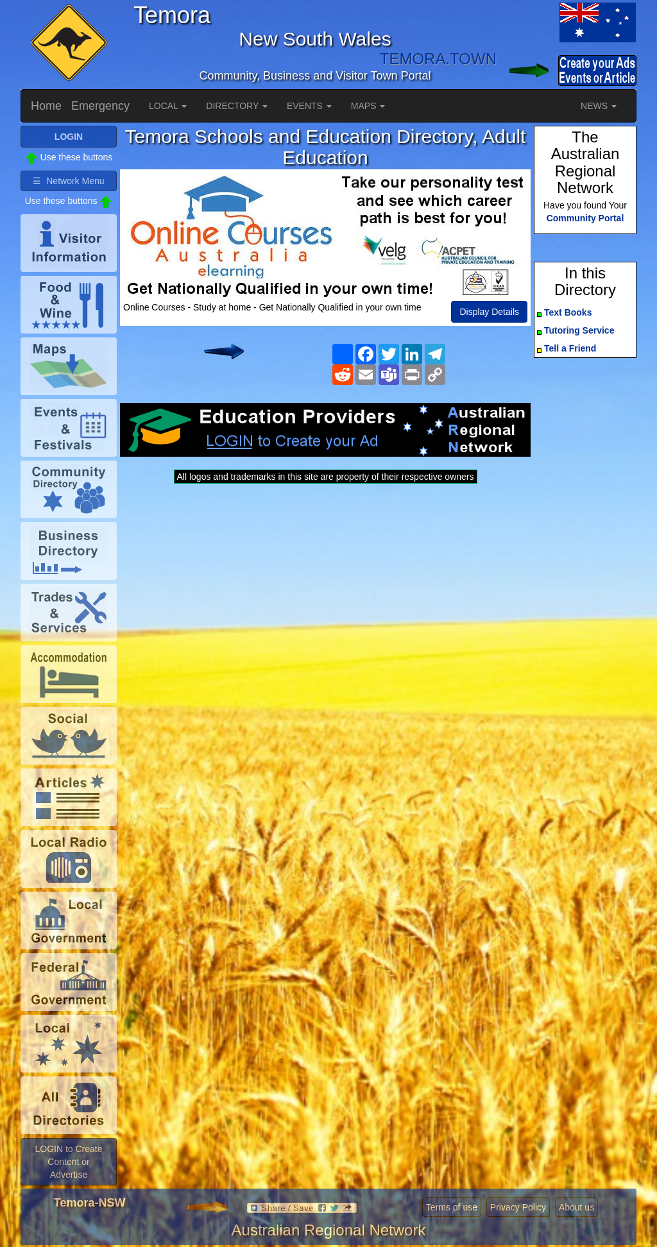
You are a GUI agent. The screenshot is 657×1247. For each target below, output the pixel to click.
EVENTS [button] (309, 106)
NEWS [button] (599, 106)
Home (46, 105)
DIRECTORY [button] (237, 106)
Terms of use (451, 1207)
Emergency (100, 105)
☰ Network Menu (68, 181)
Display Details (489, 312)
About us (576, 1207)
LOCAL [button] (168, 106)
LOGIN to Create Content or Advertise (68, 1162)
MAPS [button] (368, 106)
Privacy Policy (518, 1207)
